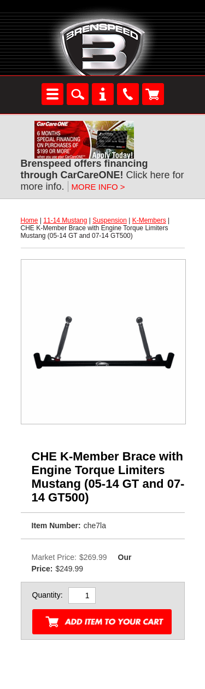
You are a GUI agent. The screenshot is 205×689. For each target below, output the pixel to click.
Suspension (109, 220)
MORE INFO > (98, 186)
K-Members (149, 220)
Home (29, 220)
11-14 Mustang (65, 220)
